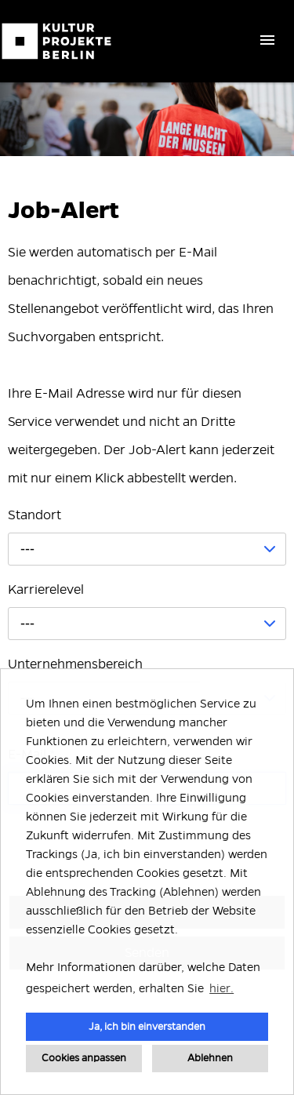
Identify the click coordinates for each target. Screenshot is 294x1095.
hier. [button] (221, 988)
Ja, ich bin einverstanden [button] (147, 1026)
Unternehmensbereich (75, 664)
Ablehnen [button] (210, 1058)
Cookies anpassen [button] (84, 1058)
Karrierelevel (46, 590)
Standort (34, 515)
